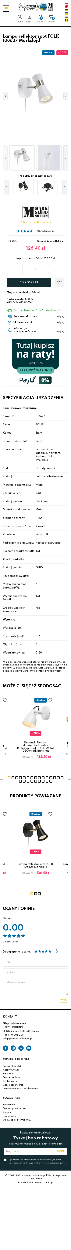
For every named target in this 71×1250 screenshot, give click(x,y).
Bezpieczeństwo (12, 1077)
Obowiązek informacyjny (17, 1120)
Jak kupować (10, 1081)
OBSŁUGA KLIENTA (16, 1059)
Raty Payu (8, 1074)
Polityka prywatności (14, 1108)
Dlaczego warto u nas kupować (20, 1089)
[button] (5, 158)
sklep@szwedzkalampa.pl (17, 1039)
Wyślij (64, 1000)
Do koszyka (28, 282)
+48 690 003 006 (13, 1035)
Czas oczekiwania (13, 1085)
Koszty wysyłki (11, 1070)
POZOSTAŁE (11, 1098)
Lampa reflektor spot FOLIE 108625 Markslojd (35, 865)
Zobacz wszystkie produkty (35, 222)
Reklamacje (9, 1116)
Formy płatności (12, 1066)
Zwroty (7, 1112)
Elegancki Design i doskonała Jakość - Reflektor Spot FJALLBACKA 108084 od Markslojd (35, 746)
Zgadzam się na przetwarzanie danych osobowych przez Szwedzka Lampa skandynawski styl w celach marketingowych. (38, 1161)
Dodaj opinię (47, 231)
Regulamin (9, 1105)
